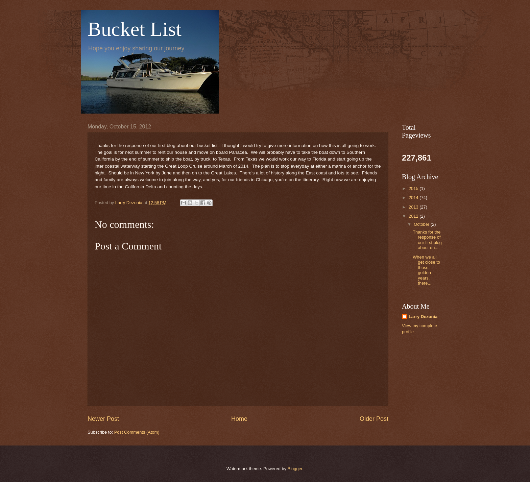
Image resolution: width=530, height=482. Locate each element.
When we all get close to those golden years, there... (426, 270)
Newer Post (103, 418)
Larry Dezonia (423, 316)
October (422, 224)
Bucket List (135, 29)
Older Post (374, 418)
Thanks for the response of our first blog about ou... (427, 240)
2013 (414, 207)
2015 (414, 188)
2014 (414, 197)
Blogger (295, 468)
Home (239, 418)
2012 (414, 216)
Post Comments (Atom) (137, 432)
